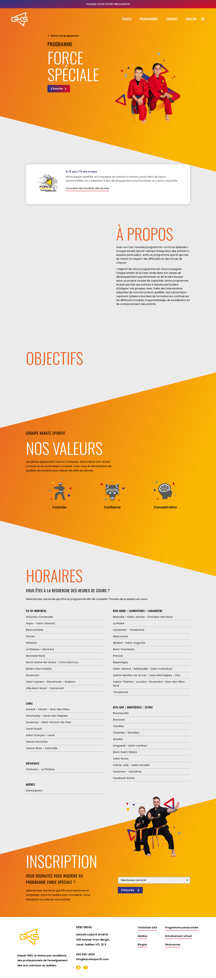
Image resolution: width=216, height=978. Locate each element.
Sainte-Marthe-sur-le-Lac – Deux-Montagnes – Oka (146, 675)
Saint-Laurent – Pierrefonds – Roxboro (50, 681)
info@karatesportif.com (92, 959)
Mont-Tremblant (123, 649)
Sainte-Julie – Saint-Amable (131, 765)
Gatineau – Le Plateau (40, 769)
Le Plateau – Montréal (40, 649)
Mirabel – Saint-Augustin (129, 643)
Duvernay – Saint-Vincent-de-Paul (48, 722)
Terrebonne (120, 692)
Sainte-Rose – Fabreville (41, 748)
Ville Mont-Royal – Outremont (45, 688)
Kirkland (31, 643)
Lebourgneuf (34, 790)
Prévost (118, 656)
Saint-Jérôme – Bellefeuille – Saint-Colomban (142, 668)
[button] (203, 19)
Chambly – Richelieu (126, 732)
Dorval (30, 636)
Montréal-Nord (35, 656)
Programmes (149, 19)
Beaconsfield (34, 630)
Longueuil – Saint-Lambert (130, 745)
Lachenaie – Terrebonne (128, 630)
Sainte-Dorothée (37, 741)
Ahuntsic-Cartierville (39, 617)
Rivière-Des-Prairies (39, 668)
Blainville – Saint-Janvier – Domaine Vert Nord (142, 617)
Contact (172, 19)
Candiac (118, 726)
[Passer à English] (191, 19)
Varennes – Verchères (127, 771)
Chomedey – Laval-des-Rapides (47, 715)
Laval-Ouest (34, 728)
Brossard (119, 719)
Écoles (127, 19)
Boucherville (121, 713)
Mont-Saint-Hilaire (125, 752)
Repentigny (120, 662)
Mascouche (120, 636)
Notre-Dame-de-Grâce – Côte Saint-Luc (52, 662)
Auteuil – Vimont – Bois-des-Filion (48, 709)
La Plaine (118, 623)
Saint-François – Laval (40, 735)
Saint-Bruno (120, 758)
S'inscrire (130, 890)
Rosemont (32, 675)
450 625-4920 (85, 954)
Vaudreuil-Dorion (124, 778)
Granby (118, 739)
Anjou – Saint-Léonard (40, 623)
